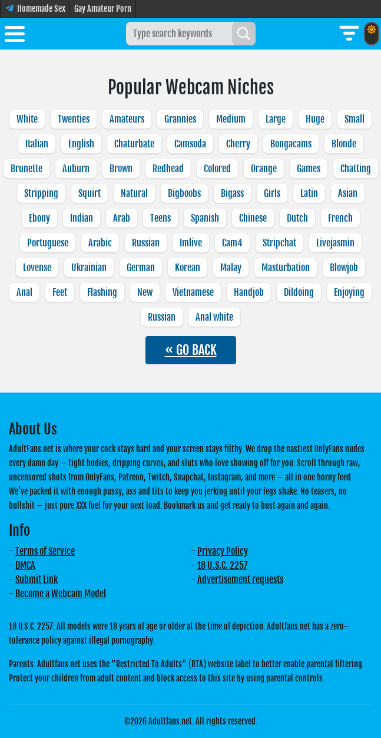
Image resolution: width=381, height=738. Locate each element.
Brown (121, 168)
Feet (59, 292)
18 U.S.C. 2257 (222, 565)
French (340, 218)
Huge (315, 119)
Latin (309, 193)
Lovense (37, 268)
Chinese (253, 218)
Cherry (238, 144)
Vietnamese (193, 292)
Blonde (344, 144)
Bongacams (291, 144)
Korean (187, 268)
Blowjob (344, 268)
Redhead (168, 168)
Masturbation (285, 268)
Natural (134, 193)
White (27, 119)
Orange (264, 168)
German (141, 268)
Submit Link (36, 579)
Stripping (41, 193)
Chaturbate (134, 144)
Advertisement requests (240, 579)
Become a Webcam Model (60, 593)
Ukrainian (89, 268)
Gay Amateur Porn (102, 9)
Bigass (232, 193)
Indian (81, 218)
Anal (24, 292)
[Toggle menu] (15, 36)
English (81, 144)
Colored (217, 168)
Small (354, 119)
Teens (160, 218)
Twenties (74, 119)
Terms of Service (45, 551)
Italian (36, 144)
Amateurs (127, 119)
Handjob (249, 292)
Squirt (89, 193)
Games (308, 168)
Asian (347, 193)
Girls (272, 193)
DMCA (25, 565)
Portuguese (47, 243)
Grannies (180, 119)
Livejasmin (335, 243)
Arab (121, 218)
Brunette (26, 168)
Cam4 (232, 243)
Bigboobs (184, 193)
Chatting (355, 168)
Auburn (76, 168)
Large (276, 119)
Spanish (205, 218)
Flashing (102, 292)
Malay (230, 268)
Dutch (297, 218)
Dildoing (299, 292)
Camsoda (190, 144)
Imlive (191, 243)
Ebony (39, 218)
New (145, 292)
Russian (146, 243)
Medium (231, 119)
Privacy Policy (222, 551)
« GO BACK (191, 349)
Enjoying (349, 292)
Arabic (100, 243)
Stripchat (279, 243)
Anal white (214, 317)
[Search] (244, 33)
